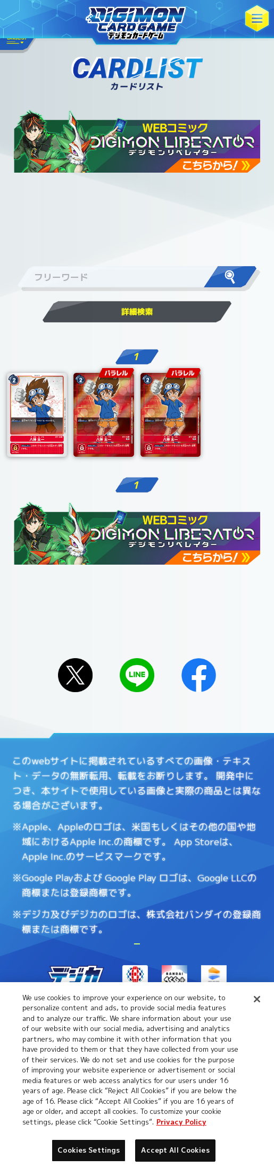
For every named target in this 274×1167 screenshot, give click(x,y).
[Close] (257, 999)
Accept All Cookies (175, 1150)
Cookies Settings (200, 974)
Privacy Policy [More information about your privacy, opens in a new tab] (181, 1122)
